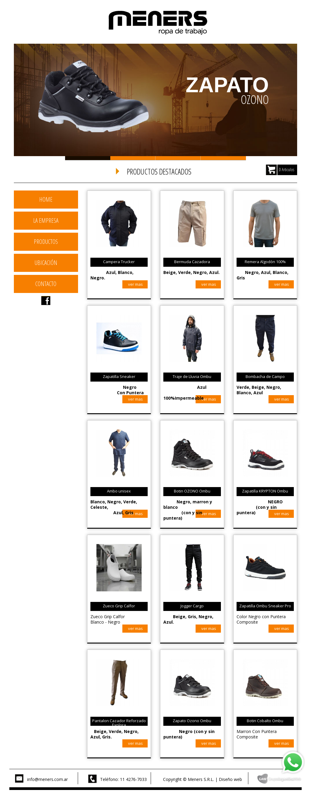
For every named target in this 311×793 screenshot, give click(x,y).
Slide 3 (178, 158)
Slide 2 (133, 158)
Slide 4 (223, 158)
